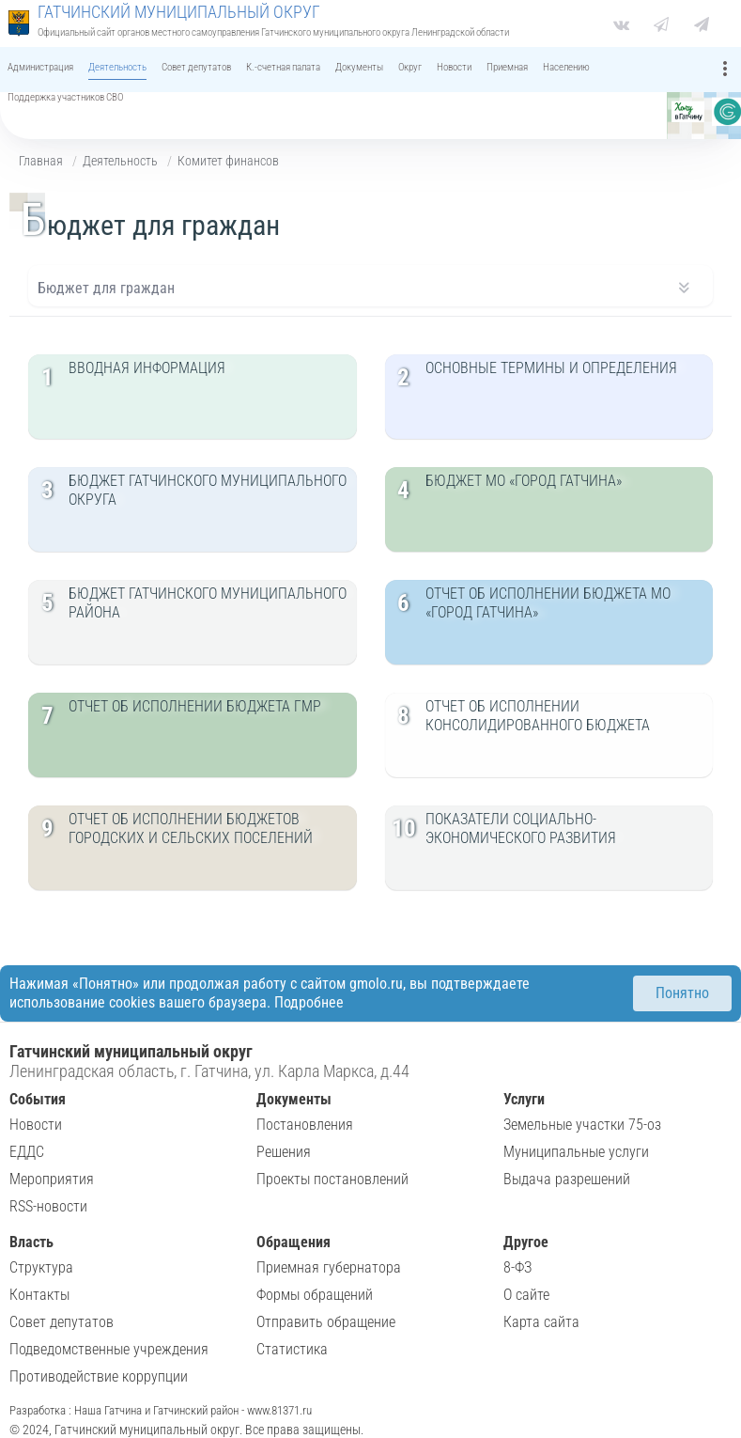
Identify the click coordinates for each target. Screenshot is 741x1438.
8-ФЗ (517, 1267)
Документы (294, 1099)
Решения (283, 1152)
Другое (525, 1242)
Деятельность (120, 160)
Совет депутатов (61, 1322)
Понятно (682, 993)
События (37, 1099)
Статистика (292, 1349)
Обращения (293, 1242)
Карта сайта (541, 1322)
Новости (35, 1124)
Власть (31, 1242)
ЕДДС (26, 1152)
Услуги (524, 1099)
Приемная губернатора (328, 1267)
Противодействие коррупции (98, 1376)
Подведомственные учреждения (108, 1349)
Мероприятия (51, 1179)
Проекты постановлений (332, 1179)
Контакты (39, 1295)
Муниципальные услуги (576, 1152)
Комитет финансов (228, 160)
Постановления (304, 1124)
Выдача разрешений (566, 1179)
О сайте (526, 1295)
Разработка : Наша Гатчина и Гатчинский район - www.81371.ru (160, 1410)
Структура (41, 1267)
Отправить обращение (325, 1322)
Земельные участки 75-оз (582, 1124)
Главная (41, 160)
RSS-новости (48, 1206)
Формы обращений (314, 1295)
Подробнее (309, 1002)
